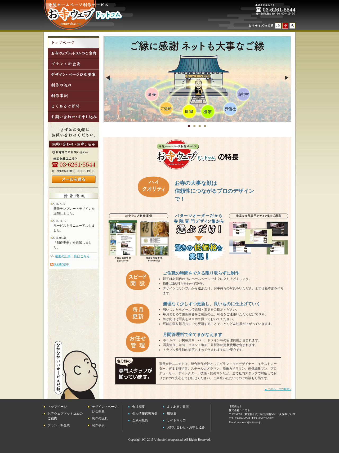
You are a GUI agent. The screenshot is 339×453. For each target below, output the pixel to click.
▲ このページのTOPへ (278, 389)
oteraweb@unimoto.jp (249, 422)
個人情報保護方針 (145, 413)
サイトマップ (176, 420)
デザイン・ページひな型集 (104, 409)
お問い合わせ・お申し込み (186, 427)
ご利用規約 (140, 420)
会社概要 (138, 407)
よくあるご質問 (178, 407)
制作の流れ (100, 418)
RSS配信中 (59, 264)
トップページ (57, 407)
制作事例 (98, 425)
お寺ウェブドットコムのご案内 (65, 416)
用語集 (171, 413)
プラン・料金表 (59, 425)
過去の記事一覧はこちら (72, 256)
